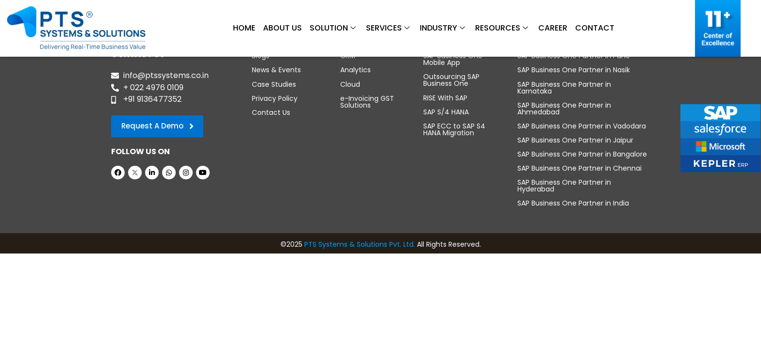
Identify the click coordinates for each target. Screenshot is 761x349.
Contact (594, 27)
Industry (442, 28)
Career (552, 27)
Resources (501, 28)
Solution (333, 28)
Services (388, 28)
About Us (282, 27)
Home (244, 27)
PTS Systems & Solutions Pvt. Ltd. (359, 244)
